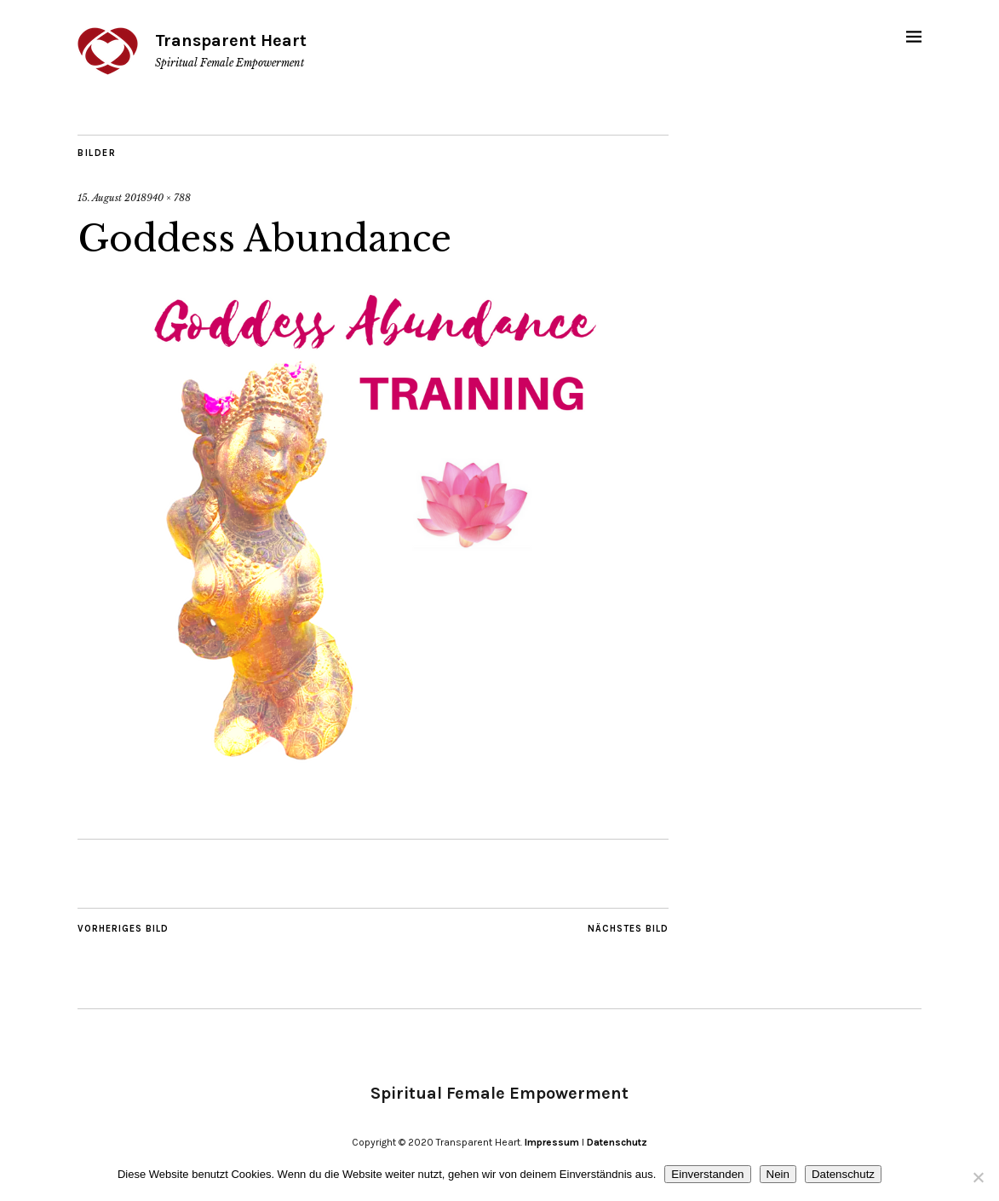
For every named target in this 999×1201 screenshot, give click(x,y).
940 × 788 (168, 198)
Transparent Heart (231, 40)
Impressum (552, 1142)
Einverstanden (707, 1174)
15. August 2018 (112, 198)
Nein (777, 1174)
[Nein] (977, 1177)
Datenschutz (617, 1142)
